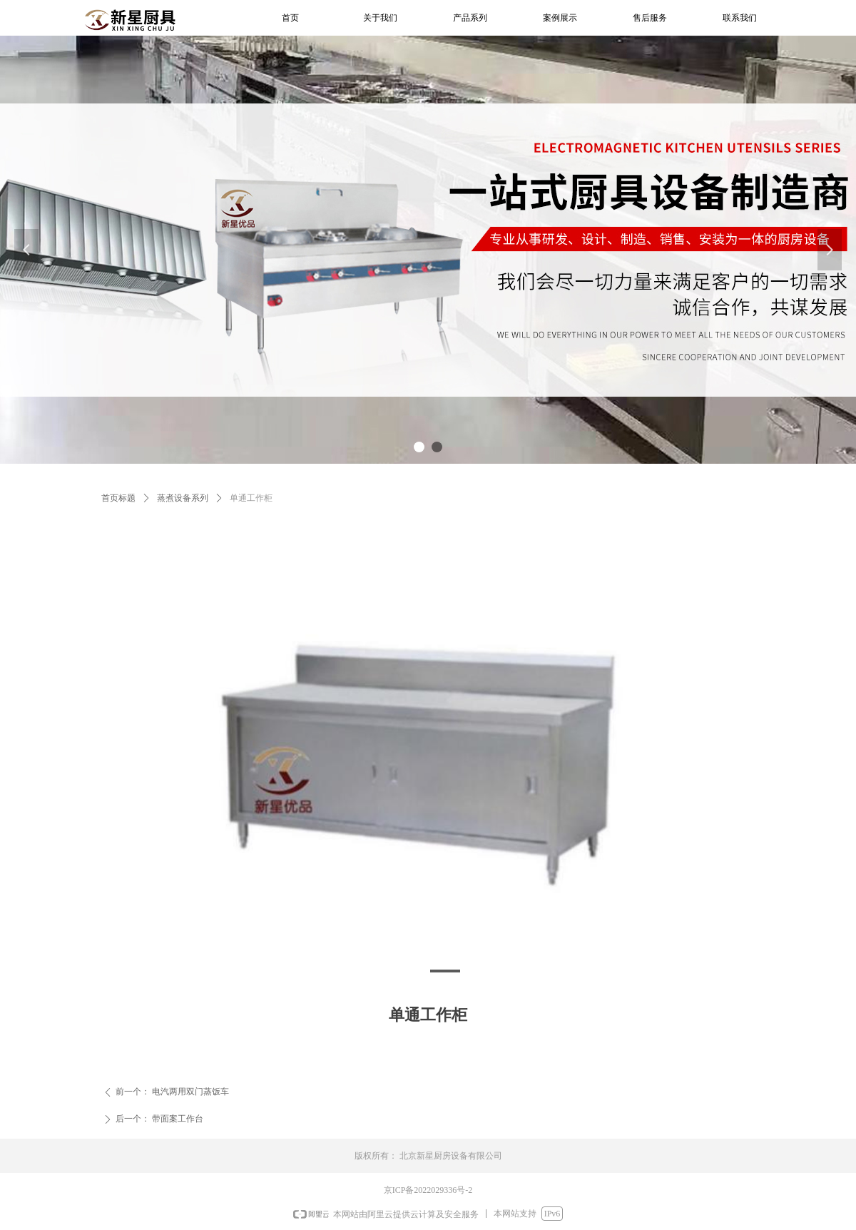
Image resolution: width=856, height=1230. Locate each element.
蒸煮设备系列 (182, 498)
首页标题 (118, 498)
